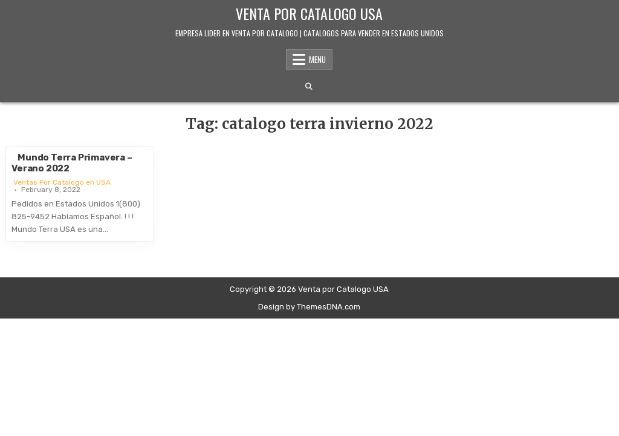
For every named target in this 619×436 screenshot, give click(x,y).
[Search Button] (309, 86)
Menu (317, 59)
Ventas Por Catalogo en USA (62, 182)
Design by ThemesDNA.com (309, 306)
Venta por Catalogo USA (309, 13)
